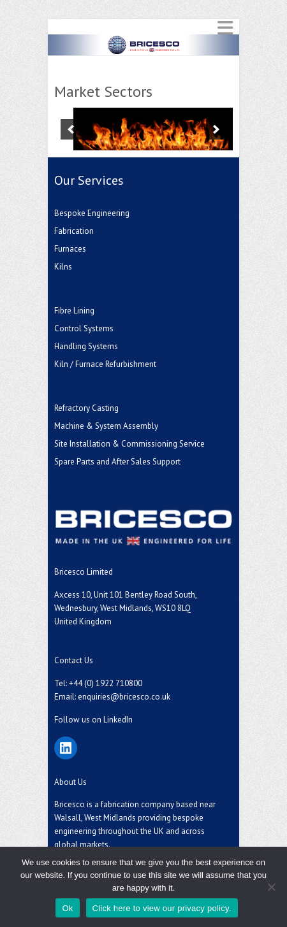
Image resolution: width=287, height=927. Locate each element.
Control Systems (84, 328)
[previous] (71, 129)
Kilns (63, 266)
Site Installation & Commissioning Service (129, 443)
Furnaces (70, 248)
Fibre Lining (74, 310)
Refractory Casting (86, 408)
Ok (67, 908)
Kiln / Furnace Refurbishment (105, 364)
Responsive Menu (225, 27)
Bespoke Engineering (91, 213)
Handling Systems (86, 346)
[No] (271, 886)
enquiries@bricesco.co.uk (124, 696)
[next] (216, 129)
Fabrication (74, 231)
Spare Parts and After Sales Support (117, 461)
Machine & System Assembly (106, 425)
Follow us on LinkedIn (93, 719)
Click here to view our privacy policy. (162, 908)
